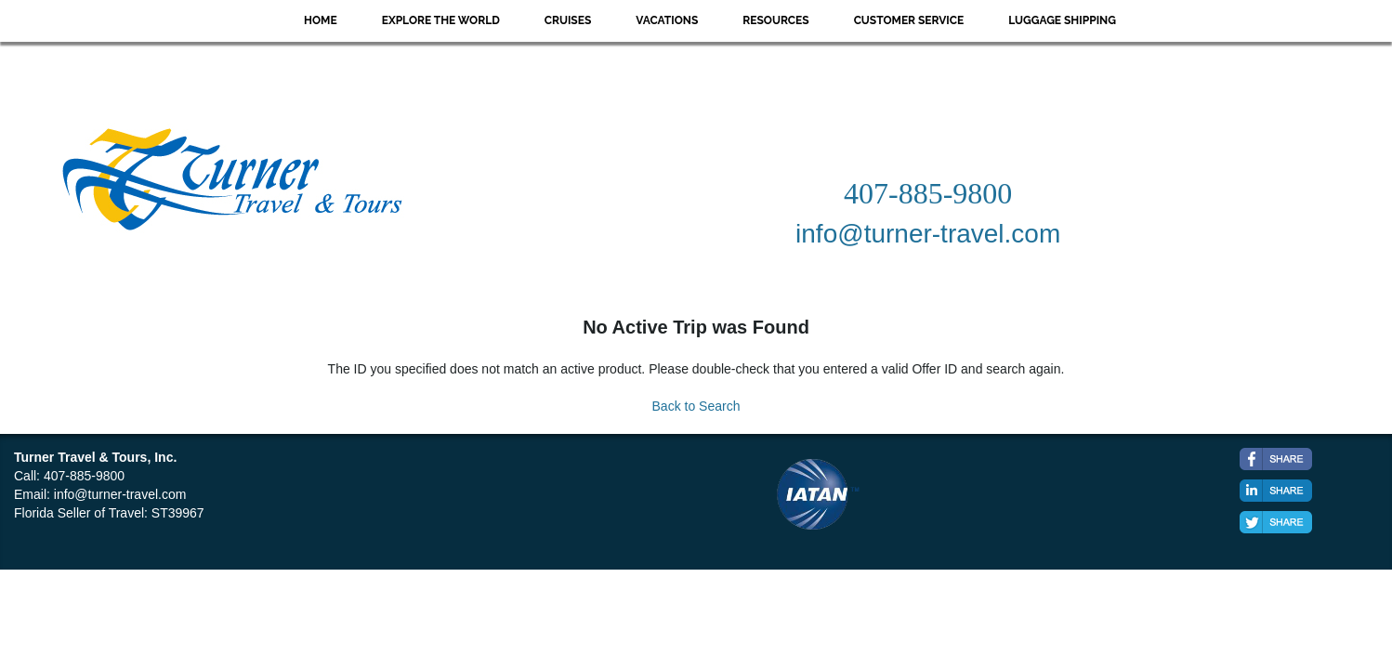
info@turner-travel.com (120, 494)
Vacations (667, 20)
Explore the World (441, 20)
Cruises (568, 20)
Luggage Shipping (1062, 20)
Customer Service (909, 20)
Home (320, 20)
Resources (775, 20)
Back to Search (696, 406)
